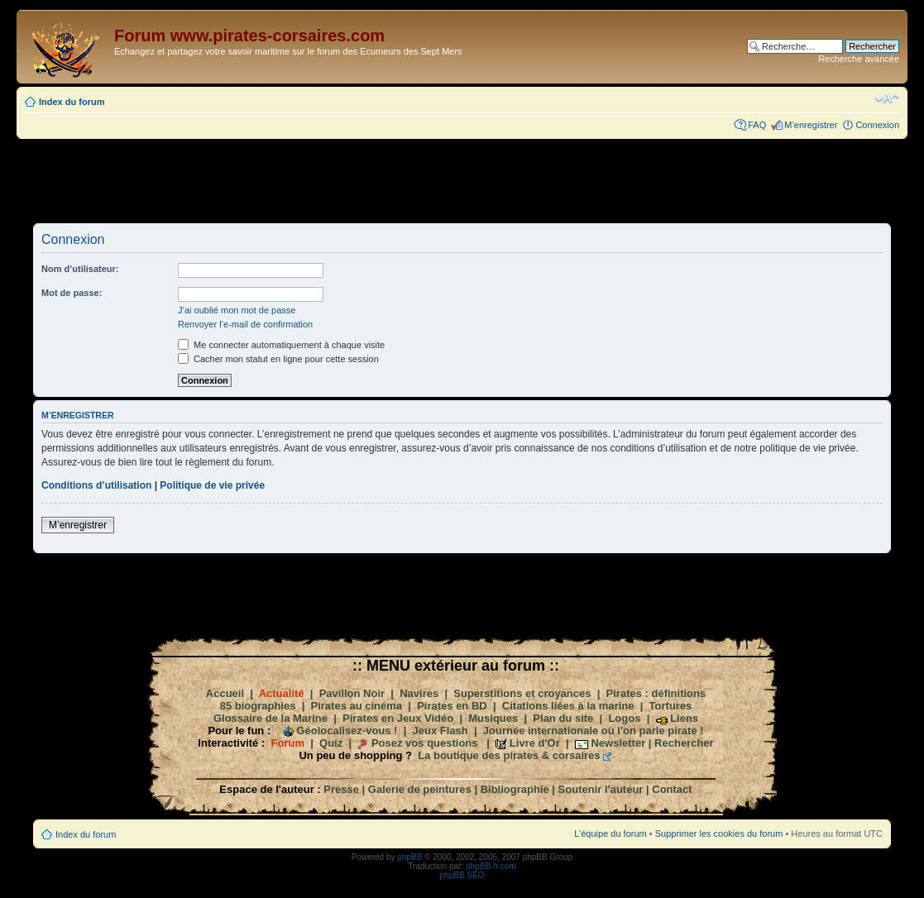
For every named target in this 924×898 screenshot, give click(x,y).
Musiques (493, 718)
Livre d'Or (535, 743)
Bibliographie (515, 789)
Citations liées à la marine (568, 706)
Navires (419, 693)
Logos (624, 718)
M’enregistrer (810, 125)
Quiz (330, 743)
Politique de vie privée (212, 485)
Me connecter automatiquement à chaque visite (281, 345)
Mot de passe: (71, 293)
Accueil (225, 693)
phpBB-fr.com (491, 866)
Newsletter (618, 743)
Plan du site (563, 718)
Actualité (281, 693)
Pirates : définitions (656, 693)
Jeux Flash (440, 730)
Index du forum (71, 102)
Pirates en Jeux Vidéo (397, 718)
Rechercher (684, 743)
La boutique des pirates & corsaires (509, 755)
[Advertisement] (462, 180)
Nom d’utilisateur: (80, 269)
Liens (684, 718)
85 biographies (258, 706)
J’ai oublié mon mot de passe (236, 310)
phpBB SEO (462, 875)
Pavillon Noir (352, 693)
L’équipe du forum (610, 833)
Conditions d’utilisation (96, 485)
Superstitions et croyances (522, 693)
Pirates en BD (452, 706)
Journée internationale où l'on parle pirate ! (593, 730)
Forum (287, 743)
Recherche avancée (858, 59)
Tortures (670, 706)
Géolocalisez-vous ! (346, 730)
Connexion (877, 125)
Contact (672, 789)
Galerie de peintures (420, 789)
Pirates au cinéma (357, 706)
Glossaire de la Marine (270, 718)
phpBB (409, 857)
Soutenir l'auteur (601, 789)
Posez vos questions (424, 743)
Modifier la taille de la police (887, 98)
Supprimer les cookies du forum (719, 833)
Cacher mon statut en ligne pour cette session (278, 359)
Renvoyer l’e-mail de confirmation (245, 324)
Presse (341, 789)
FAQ (757, 125)
